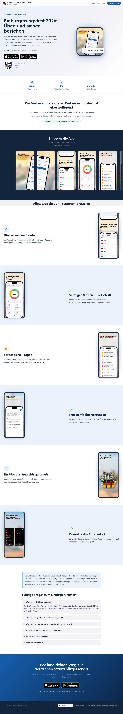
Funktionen (95, 3)
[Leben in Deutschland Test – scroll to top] (17, 3)
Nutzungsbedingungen (109, 705)
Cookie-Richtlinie (79, 705)
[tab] (61, 602)
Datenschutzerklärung (94, 705)
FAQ (103, 3)
